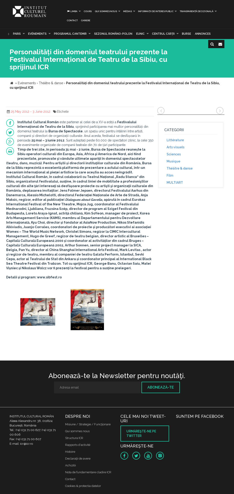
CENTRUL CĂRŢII (163, 33)
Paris (17, 33)
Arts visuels (175, 147)
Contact (72, 20)
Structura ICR (74, 438)
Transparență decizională (196, 11)
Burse (186, 33)
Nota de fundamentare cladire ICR (88, 472)
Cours (88, 11)
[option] (37, 310)
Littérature (175, 140)
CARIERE (85, 20)
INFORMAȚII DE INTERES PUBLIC (155, 11)
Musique (173, 161)
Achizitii (70, 465)
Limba (72, 11)
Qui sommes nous (106, 11)
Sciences (174, 154)
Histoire (70, 451)
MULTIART (175, 182)
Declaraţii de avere (77, 458)
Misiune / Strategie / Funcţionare (88, 424)
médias (127, 11)
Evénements (37, 33)
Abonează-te (160, 387)
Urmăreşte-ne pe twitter (141, 433)
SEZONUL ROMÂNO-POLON (113, 33)
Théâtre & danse (180, 168)
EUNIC (140, 33)
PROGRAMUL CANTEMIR (70, 33)
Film (170, 175)
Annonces (203, 33)
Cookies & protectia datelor (83, 486)
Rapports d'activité (77, 445)
